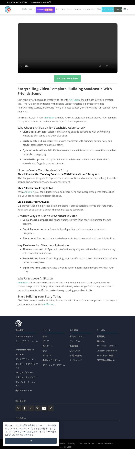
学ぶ (45, 350)
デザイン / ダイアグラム (54, 365)
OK (31, 441)
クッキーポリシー (17, 431)
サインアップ (107, 9)
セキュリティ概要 (105, 355)
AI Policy (101, 341)
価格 (99, 9)
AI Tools (45, 9)
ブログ (46, 341)
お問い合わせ (76, 355)
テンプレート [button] (89, 9)
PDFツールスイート (24, 336)
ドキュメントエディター (26, 377)
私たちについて (77, 336)
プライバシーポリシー (107, 346)
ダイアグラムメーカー (25, 359)
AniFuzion (74, 99)
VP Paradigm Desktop (41, 2)
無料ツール (48, 346)
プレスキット (76, 350)
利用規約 (101, 336)
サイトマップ (76, 360)
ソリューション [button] (74, 9)
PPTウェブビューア (24, 372)
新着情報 (74, 346)
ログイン (118, 9)
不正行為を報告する (106, 360)
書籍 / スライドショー (53, 360)
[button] (31, 9)
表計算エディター (23, 390)
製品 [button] (24, 9)
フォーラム (75, 341)
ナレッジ (47, 355)
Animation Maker (24, 349)
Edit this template (67, 78)
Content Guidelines (107, 350)
